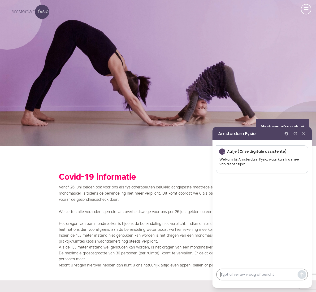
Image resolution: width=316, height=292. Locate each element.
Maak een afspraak (282, 127)
